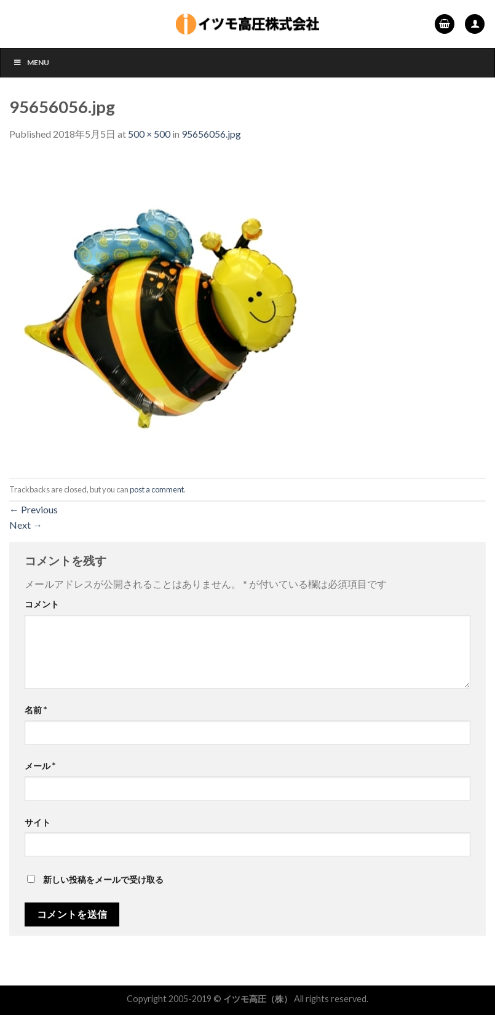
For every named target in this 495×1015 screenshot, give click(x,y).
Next (25, 525)
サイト (37, 822)
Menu (31, 62)
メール (40, 765)
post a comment (157, 489)
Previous (33, 509)
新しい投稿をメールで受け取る (103, 879)
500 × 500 (149, 134)
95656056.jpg (211, 134)
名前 (36, 710)
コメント (42, 604)
